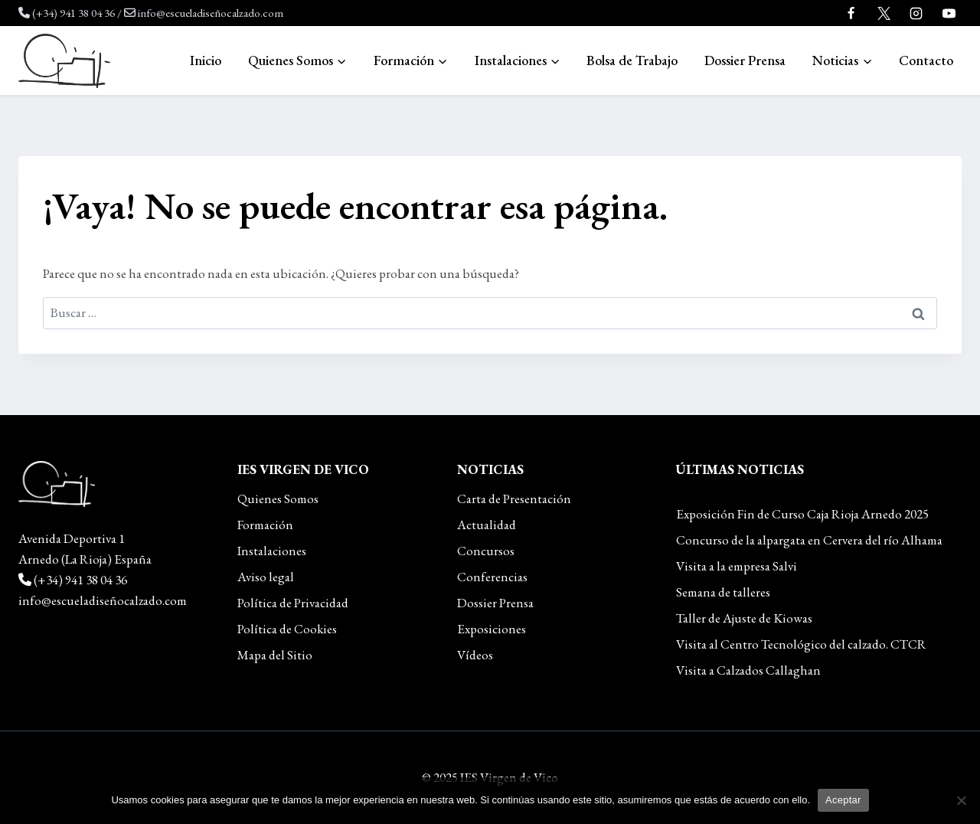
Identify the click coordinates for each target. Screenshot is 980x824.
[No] (961, 800)
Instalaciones (271, 550)
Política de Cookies (287, 628)
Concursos (485, 550)
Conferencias (492, 576)
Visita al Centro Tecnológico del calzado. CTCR (801, 644)
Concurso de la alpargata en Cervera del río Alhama (809, 539)
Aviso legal (265, 576)
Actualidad (486, 524)
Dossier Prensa (745, 60)
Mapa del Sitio (274, 654)
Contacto (926, 60)
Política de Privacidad (292, 602)
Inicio (205, 60)
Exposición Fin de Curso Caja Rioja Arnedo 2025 (802, 513)
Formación (265, 524)
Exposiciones (491, 628)
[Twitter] (884, 13)
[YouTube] (949, 13)
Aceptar (843, 800)
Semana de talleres (723, 592)
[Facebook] (851, 13)
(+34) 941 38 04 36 (73, 12)
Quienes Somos (277, 498)
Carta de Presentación (514, 498)
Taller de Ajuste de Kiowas (744, 618)
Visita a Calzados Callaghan (748, 670)
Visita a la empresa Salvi (736, 566)
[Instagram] (916, 13)
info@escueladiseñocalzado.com (210, 12)
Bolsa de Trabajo (632, 60)
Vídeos (475, 654)
